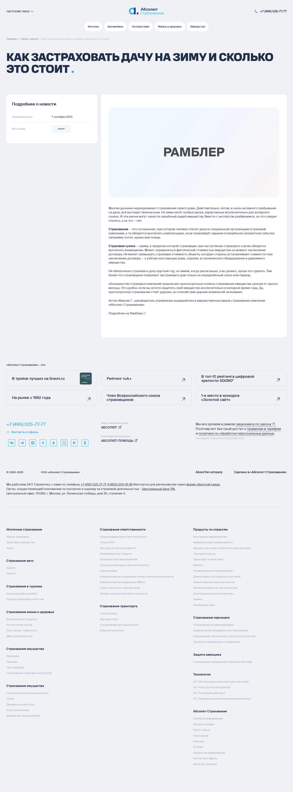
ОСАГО (11, 573)
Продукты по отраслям (210, 529)
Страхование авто (19, 561)
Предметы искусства (20, 704)
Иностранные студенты (21, 619)
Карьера (198, 741)
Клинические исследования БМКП (122, 582)
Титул (9, 548)
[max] (32, 442)
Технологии (202, 674)
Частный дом (15, 667)
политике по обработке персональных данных (236, 433)
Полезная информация (208, 718)
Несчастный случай (19, 624)
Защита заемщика (207, 654)
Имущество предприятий (23, 715)
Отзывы (198, 746)
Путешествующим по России (25, 599)
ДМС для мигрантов (19, 636)
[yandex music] (53, 442)
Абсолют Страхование (210, 711)
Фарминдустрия (204, 604)
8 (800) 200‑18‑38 (120, 484)
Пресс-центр (201, 729)
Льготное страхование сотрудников (216, 641)
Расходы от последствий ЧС (118, 548)
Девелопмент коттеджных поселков (216, 576)
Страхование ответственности (123, 529)
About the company (209, 472)
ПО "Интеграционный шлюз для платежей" (221, 681)
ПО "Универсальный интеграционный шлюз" (222, 698)
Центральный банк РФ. (158, 489)
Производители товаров (115, 553)
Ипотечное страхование (24, 529)
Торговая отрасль (204, 553)
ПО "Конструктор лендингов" (212, 687)
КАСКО (11, 567)
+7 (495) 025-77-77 (26, 424)
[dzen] (43, 442)
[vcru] (64, 442)
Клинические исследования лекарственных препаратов (137, 576)
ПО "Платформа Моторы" (209, 693)
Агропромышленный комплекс (213, 593)
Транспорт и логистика (208, 559)
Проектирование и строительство (215, 587)
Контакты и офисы (22, 432)
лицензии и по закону (255, 424)
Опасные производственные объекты (124, 565)
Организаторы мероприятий (118, 559)
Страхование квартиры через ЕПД (28, 673)
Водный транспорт (112, 630)
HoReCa (198, 565)
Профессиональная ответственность (124, 593)
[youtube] (74, 442)
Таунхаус (12, 661)
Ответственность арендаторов (120, 587)
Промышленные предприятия (213, 570)
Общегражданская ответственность (123, 536)
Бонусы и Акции (203, 724)
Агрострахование (17, 710)
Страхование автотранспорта (119, 624)
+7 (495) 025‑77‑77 (93, 484)
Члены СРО (107, 542)
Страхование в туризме (24, 586)
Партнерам (200, 735)
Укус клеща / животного (21, 630)
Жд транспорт (109, 619)
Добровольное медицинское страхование (220, 630)
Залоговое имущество (20, 542)
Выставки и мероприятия (210, 536)
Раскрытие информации (209, 752)
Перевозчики (108, 570)
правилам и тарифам (264, 428)
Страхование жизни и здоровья (30, 612)
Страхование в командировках (213, 624)
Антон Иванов (119, 301)
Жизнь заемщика (17, 536)
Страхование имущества (25, 649)
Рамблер (136, 313)
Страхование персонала (211, 617)
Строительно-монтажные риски (27, 693)
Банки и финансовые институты (214, 582)
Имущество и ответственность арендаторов (222, 548)
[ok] (85, 442)
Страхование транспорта (118, 606)
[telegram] (22, 442)
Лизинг (198, 599)
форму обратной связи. (203, 484)
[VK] (11, 442)
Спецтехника (108, 613)
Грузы (10, 698)
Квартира (12, 656)
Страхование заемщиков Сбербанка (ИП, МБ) (222, 661)
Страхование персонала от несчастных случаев (224, 636)
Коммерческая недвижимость (213, 542)
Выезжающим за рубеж (21, 593)
